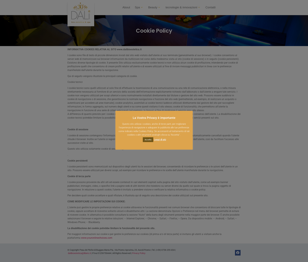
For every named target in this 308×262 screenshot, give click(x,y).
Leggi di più (160, 139)
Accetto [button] (148, 139)
